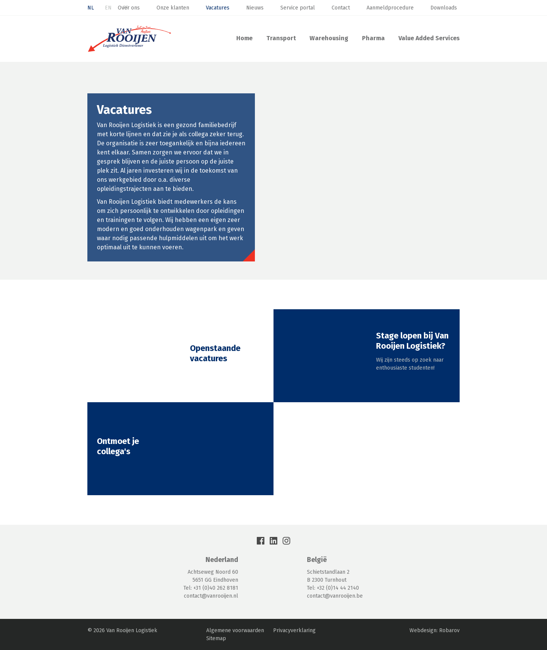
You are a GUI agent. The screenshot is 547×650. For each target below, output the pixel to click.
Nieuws (255, 8)
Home (244, 38)
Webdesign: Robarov (434, 630)
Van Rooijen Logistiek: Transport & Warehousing (129, 38)
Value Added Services (429, 38)
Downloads (443, 8)
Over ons (129, 8)
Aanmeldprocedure (390, 8)
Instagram (286, 541)
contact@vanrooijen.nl (211, 596)
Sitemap (216, 638)
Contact (341, 8)
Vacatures (217, 8)
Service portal (297, 8)
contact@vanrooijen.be (335, 596)
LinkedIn (273, 541)
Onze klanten (173, 8)
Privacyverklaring (294, 630)
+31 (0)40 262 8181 (215, 588)
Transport (281, 38)
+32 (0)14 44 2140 (338, 588)
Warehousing (329, 38)
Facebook (260, 541)
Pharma (373, 38)
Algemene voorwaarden (235, 630)
